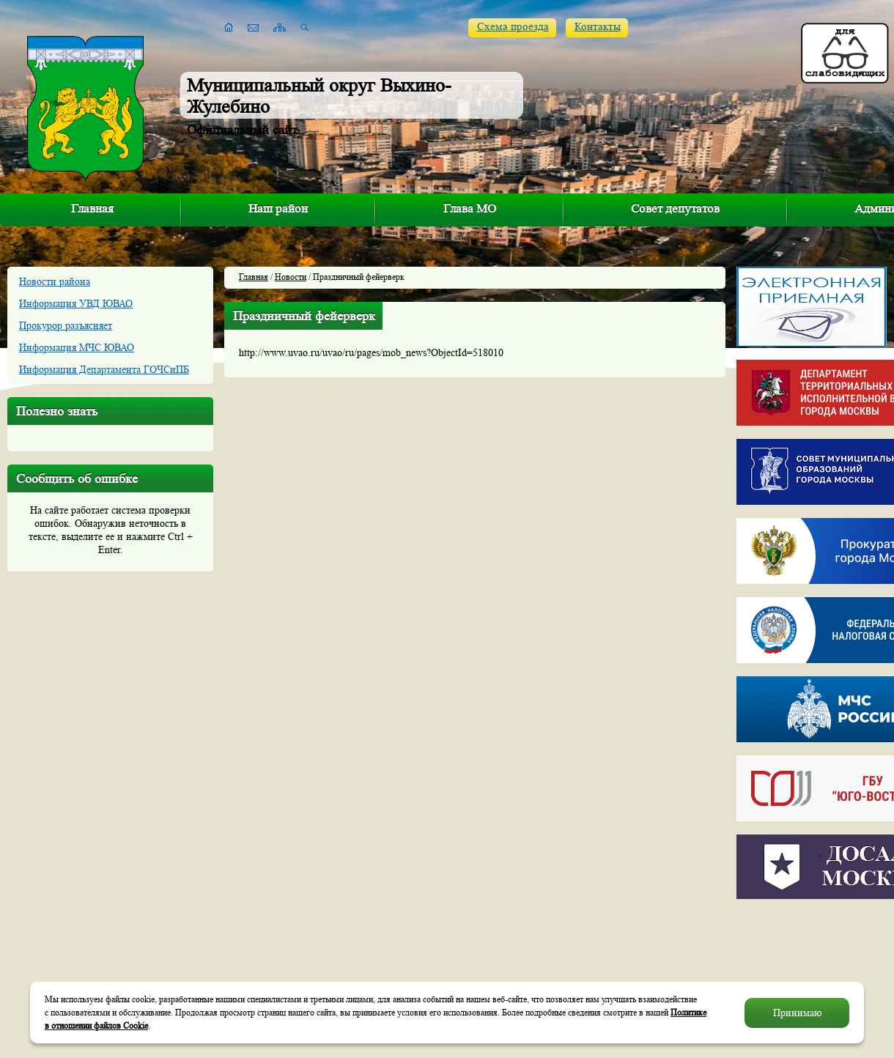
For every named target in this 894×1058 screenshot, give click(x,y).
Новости (290, 276)
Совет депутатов (675, 208)
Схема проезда (513, 27)
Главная (92, 208)
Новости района (54, 281)
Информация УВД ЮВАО (76, 303)
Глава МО (469, 208)
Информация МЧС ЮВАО (76, 347)
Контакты (598, 27)
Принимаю (797, 1012)
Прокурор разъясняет (65, 325)
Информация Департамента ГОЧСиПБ (104, 369)
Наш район (278, 208)
